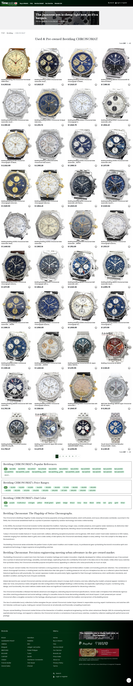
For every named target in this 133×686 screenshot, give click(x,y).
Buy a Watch (24, 3)
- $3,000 (30, 487)
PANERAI (30, 641)
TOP (3, 33)
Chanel (30, 666)
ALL (6, 469)
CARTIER (4, 656)
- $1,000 (12, 487)
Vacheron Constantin (35, 660)
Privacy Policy (58, 663)
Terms (55, 666)
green (58, 503)
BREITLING (4, 650)
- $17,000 (63, 490)
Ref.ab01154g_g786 (56, 472)
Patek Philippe (32, 650)
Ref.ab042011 (119, 472)
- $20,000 (92, 490)
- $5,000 (48, 487)
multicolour (21, 503)
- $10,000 (92, 487)
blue (85, 503)
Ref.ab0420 (108, 472)
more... (7, 475)
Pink (6, 506)
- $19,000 (82, 490)
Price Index (57, 656)
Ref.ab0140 (86, 472)
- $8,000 (74, 487)
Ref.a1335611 (85, 469)
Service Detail (39, 3)
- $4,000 (39, 487)
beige (65, 503)
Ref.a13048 (42, 469)
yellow (39, 503)
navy (79, 503)
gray (110, 503)
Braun (72, 503)
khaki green (49, 503)
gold (116, 503)
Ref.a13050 (53, 469)
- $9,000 (83, 487)
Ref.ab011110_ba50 (22, 472)
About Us (56, 660)
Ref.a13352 (74, 469)
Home (55, 638)
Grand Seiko (5, 666)
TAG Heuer (31, 663)
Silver (123, 503)
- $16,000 (54, 490)
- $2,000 (21, 487)
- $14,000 (35, 490)
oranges (31, 503)
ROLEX (3, 638)
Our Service (49, 3)
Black (92, 503)
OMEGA (4, 644)
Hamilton (30, 638)
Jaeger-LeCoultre (33, 647)
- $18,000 (73, 490)
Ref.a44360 (118, 469)
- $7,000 (66, 487)
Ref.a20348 (97, 469)
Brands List (58, 3)
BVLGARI (4, 653)
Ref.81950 (21, 469)
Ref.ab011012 (9, 472)
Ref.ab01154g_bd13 (39, 472)
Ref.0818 (13, 469)
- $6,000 (57, 487)
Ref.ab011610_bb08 (72, 472)
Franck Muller (6, 663)
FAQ (31, 3)
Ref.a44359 (107, 469)
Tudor (29, 653)
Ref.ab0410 (97, 472)
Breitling (10, 33)
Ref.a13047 (31, 469)
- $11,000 (8, 490)
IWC (28, 644)
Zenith (29, 656)
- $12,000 (16, 490)
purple (12, 503)
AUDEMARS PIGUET (8, 641)
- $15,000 (45, 490)
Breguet (4, 647)
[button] (29, 84)
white (98, 503)
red (104, 503)
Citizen (3, 660)
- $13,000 (26, 490)
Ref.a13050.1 (63, 469)
